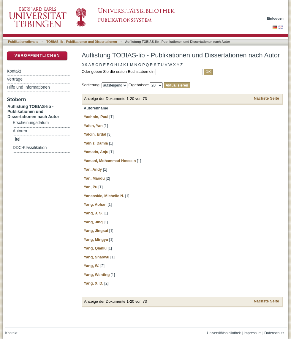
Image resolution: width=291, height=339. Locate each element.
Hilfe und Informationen (28, 87)
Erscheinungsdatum (31, 122)
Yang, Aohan (95, 204)
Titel (16, 139)
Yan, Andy (93, 169)
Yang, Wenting (97, 274)
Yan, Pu (90, 187)
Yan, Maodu (94, 178)
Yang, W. (91, 265)
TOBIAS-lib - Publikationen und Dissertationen (81, 41)
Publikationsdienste (23, 41)
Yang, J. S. (93, 213)
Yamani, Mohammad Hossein (110, 160)
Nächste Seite (266, 98)
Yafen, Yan (93, 125)
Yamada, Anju (96, 152)
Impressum (253, 333)
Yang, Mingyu (96, 239)
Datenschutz (274, 333)
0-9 (84, 64)
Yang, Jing (93, 222)
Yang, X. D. (93, 283)
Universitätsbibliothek (224, 333)
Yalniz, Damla (96, 143)
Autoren (20, 131)
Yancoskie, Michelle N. (104, 196)
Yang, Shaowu (96, 257)
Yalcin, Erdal (95, 134)
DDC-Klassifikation (30, 147)
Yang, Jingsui (96, 230)
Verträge (15, 79)
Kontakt (14, 71)
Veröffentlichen (37, 55)
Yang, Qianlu (95, 248)
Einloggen (275, 18)
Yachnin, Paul (96, 116)
